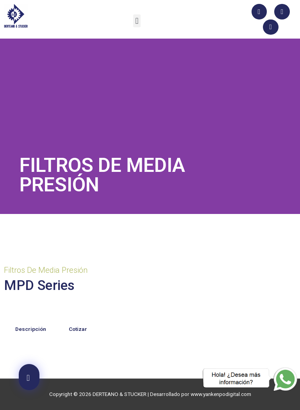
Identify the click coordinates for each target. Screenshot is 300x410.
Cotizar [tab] (78, 329)
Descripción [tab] (30, 329)
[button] (137, 20)
